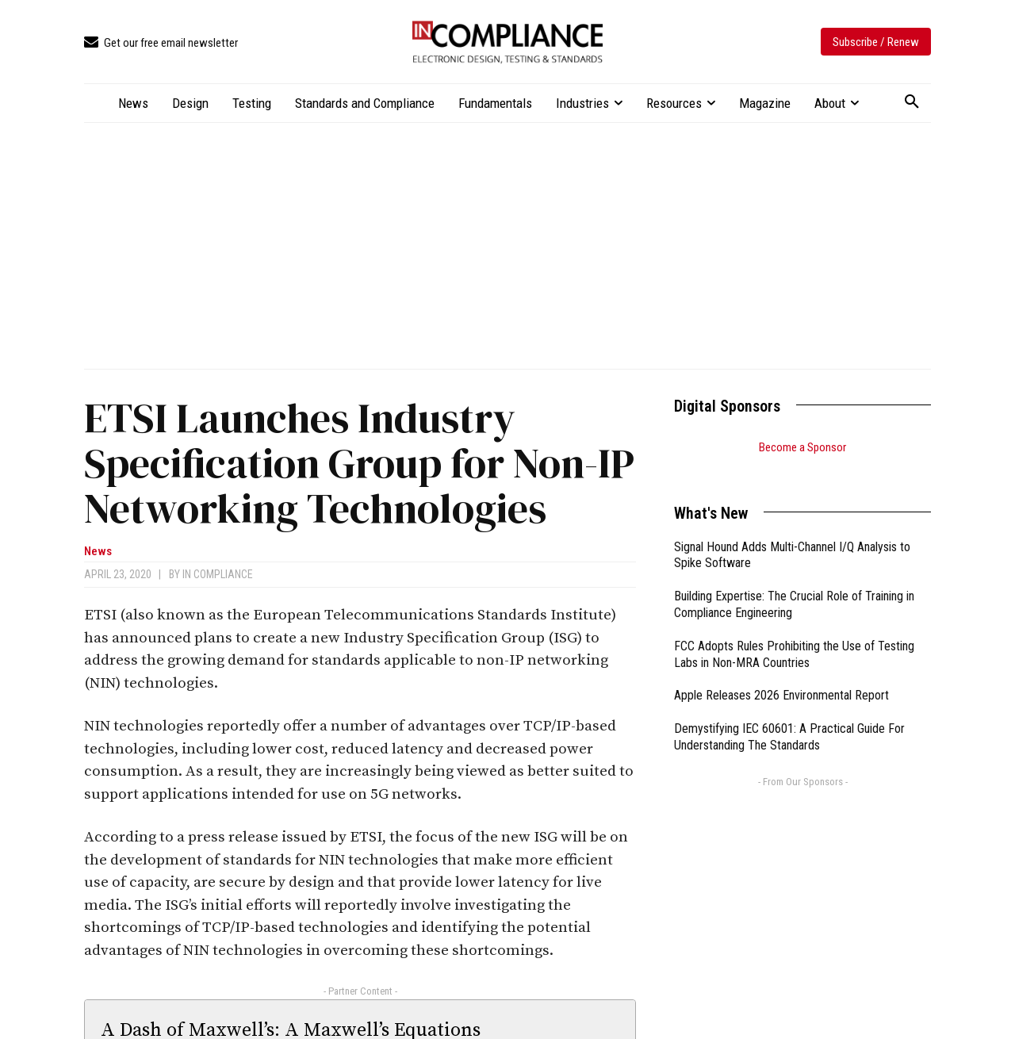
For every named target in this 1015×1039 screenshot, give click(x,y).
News (98, 552)
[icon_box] (161, 43)
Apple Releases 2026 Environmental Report (781, 675)
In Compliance (217, 574)
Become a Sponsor (802, 447)
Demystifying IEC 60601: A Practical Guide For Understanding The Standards (789, 717)
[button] (912, 102)
